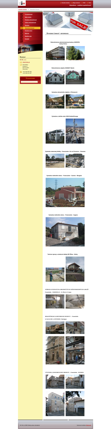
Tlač (90, 2)
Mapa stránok (76, 2)
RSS (84, 2)
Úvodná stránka (66, 2)
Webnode (88, 425)
